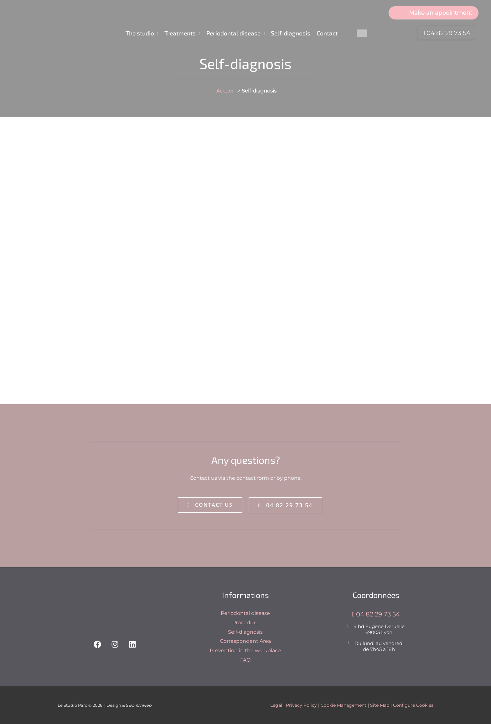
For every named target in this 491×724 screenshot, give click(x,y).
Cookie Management (343, 705)
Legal (276, 705)
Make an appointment (433, 12)
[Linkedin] (132, 644)
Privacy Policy (301, 705)
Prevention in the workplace (245, 650)
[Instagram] (115, 644)
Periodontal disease (233, 33)
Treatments (180, 33)
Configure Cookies (413, 705)
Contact (327, 33)
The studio (140, 33)
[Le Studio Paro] (47, 33)
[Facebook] (97, 644)
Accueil (225, 91)
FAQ (245, 660)
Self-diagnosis (290, 33)
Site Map (379, 705)
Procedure (245, 623)
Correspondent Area (245, 641)
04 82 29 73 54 (446, 33)
